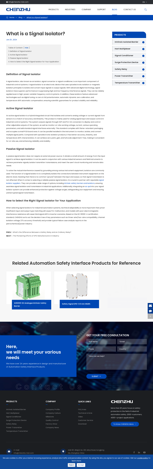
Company (86, 9)
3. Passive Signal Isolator (18, 58)
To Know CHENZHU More (124, 426)
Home (11, 17)
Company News (52, 429)
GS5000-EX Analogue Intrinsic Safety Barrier (34, 306)
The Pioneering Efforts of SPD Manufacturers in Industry (36, 237)
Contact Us (129, 9)
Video (80, 418)
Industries (70, 9)
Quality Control (52, 422)
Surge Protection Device (126, 62)
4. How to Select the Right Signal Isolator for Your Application (33, 61)
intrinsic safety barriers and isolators (79, 184)
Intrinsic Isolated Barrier (126, 42)
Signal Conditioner (124, 55)
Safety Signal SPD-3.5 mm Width (80, 305)
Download (82, 425)
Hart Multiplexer (122, 48)
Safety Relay (121, 69)
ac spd (88, 187)
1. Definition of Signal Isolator (20, 51)
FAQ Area (82, 411)
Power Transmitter (124, 76)
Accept (81, 465)
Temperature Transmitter (127, 82)
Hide (26, 48)
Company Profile (53, 411)
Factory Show (51, 425)
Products (54, 9)
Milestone (50, 418)
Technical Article (85, 414)
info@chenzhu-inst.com (18, 2)
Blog (114, 9)
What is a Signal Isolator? (36, 17)
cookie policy (142, 458)
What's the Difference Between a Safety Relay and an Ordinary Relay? (42, 233)
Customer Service (85, 422)
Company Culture (53, 414)
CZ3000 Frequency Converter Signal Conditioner (130, 306)
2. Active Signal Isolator (17, 55)
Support (101, 9)
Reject (71, 465)
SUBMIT (96, 377)
